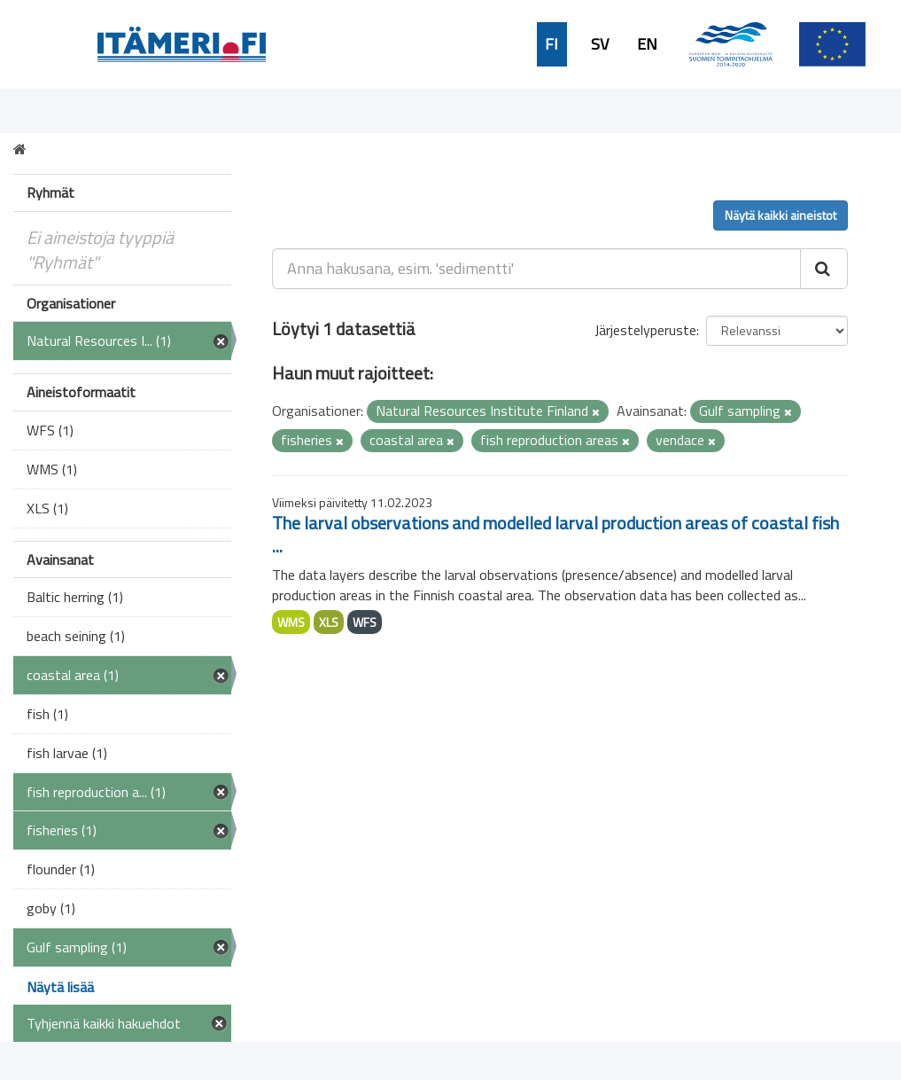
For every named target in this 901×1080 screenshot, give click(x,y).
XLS (328, 622)
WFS (365, 622)
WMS (291, 622)
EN (647, 44)
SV (600, 44)
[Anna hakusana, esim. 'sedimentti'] (536, 268)
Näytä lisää (60, 987)
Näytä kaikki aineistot (780, 215)
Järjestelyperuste (645, 329)
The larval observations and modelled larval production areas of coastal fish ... (555, 534)
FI (551, 44)
